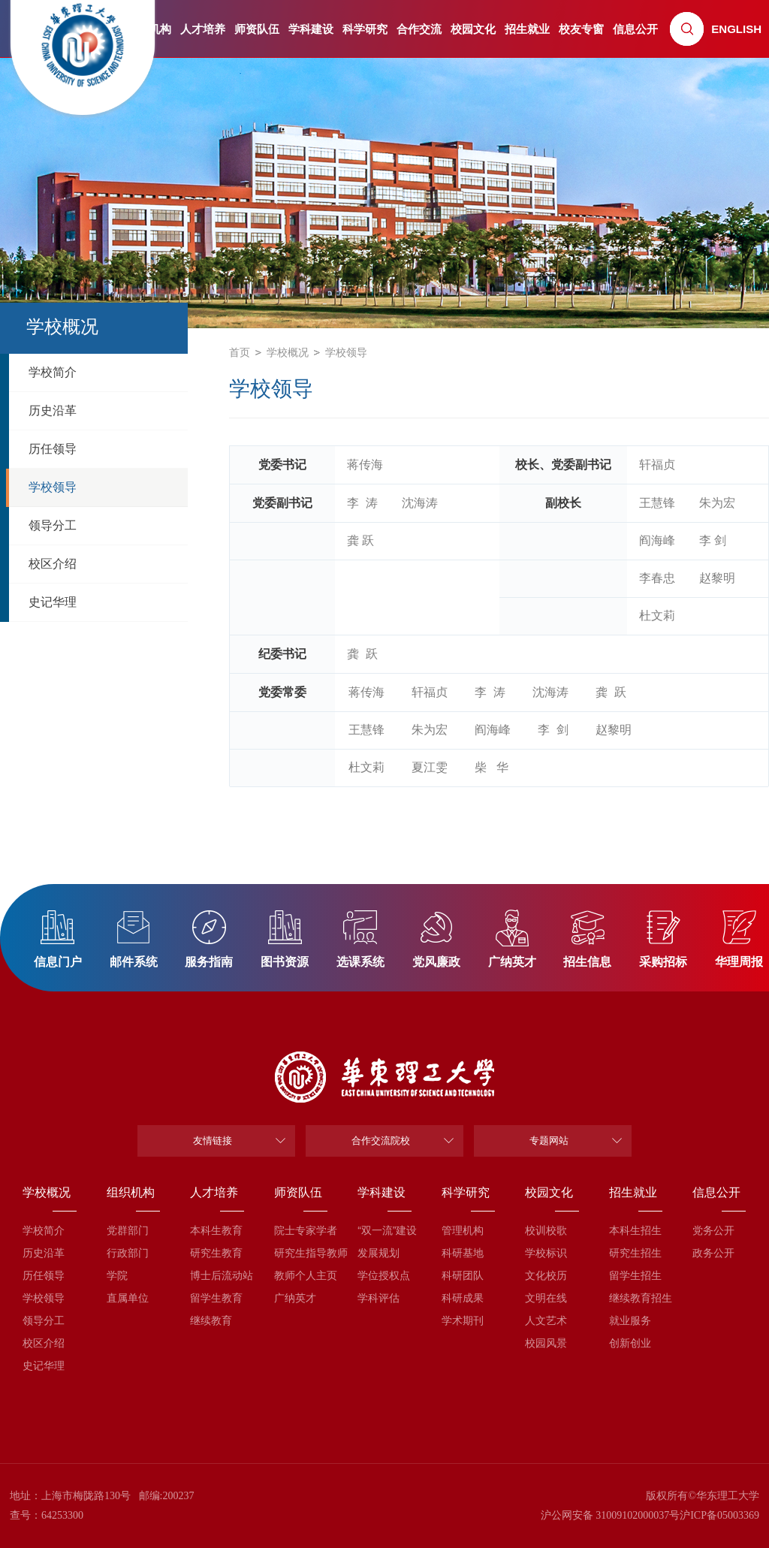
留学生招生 (635, 1275)
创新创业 (630, 1343)
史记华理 (44, 1365)
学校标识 (546, 1253)
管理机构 (463, 1230)
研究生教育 (216, 1253)
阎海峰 (657, 540)
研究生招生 (635, 1253)
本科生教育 (216, 1230)
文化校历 (546, 1275)
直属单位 (128, 1298)
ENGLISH (736, 29)
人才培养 (202, 29)
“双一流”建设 (384, 1230)
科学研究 (365, 29)
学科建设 (310, 29)
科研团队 (463, 1275)
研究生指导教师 (300, 1253)
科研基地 (463, 1253)
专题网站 (548, 1140)
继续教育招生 (635, 1298)
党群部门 (128, 1230)
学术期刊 (463, 1320)
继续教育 (211, 1320)
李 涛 (362, 502)
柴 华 (491, 767)
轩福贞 (657, 464)
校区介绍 (44, 1343)
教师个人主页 (300, 1275)
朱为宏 (717, 502)
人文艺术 (546, 1320)
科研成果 (463, 1298)
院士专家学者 (300, 1230)
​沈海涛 (420, 502)
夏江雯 (430, 767)
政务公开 (713, 1253)
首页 (239, 352)
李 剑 (712, 540)
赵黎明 (717, 578)
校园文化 (473, 29)
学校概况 (288, 352)
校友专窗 (581, 29)
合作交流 (419, 29)
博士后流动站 (216, 1275)
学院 (117, 1275)
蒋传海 (365, 464)
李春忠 (657, 578)
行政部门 (128, 1253)
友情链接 (212, 1140)
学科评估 (378, 1298)
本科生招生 (635, 1230)
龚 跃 (360, 540)
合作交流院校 (380, 1140)
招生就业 (527, 29)
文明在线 (546, 1298)
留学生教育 (216, 1298)
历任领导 (44, 1275)
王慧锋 (657, 502)
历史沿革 (44, 1253)
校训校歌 (546, 1230)
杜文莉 (657, 615)
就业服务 (630, 1320)
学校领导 (346, 352)
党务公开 (713, 1230)
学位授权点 (383, 1275)
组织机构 (131, 1192)
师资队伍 (256, 29)
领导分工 (44, 1320)
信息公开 (635, 29)
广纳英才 (295, 1298)
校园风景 (546, 1343)
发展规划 (378, 1253)
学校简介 (44, 1230)
